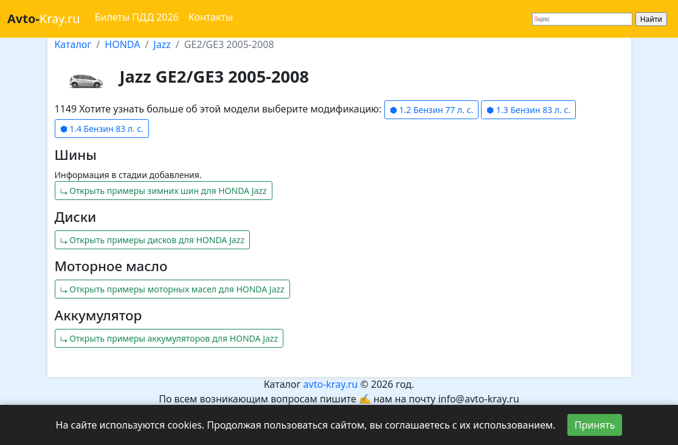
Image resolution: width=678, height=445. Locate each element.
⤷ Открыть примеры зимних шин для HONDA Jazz (163, 190)
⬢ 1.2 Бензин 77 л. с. (432, 110)
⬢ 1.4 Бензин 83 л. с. (102, 128)
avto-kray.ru (330, 384)
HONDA (122, 44)
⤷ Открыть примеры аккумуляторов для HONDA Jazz (169, 338)
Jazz (161, 44)
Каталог (73, 44)
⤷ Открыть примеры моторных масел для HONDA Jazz (172, 289)
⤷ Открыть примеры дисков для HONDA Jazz (152, 240)
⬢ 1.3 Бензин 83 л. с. (528, 110)
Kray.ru (43, 18)
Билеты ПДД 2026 (137, 17)
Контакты (211, 17)
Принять (595, 425)
